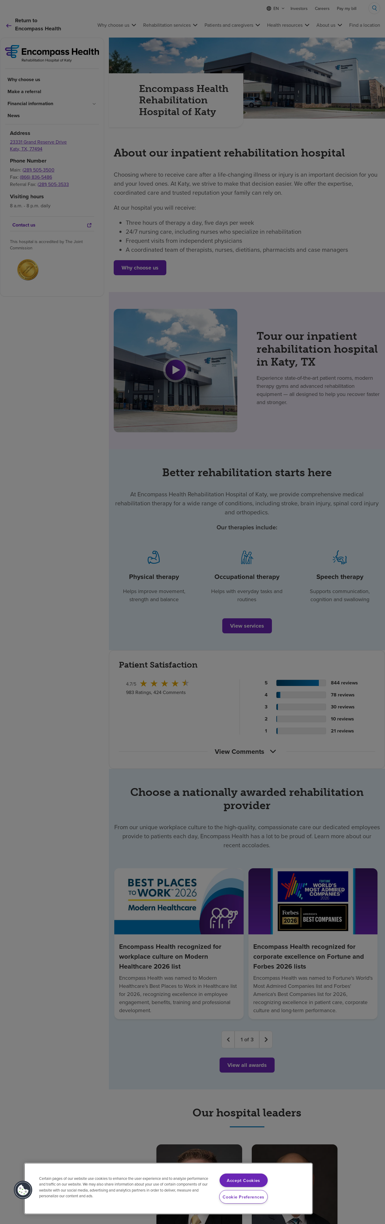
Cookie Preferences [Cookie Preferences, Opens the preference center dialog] (243, 1197)
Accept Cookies (243, 1180)
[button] (23, 1190)
